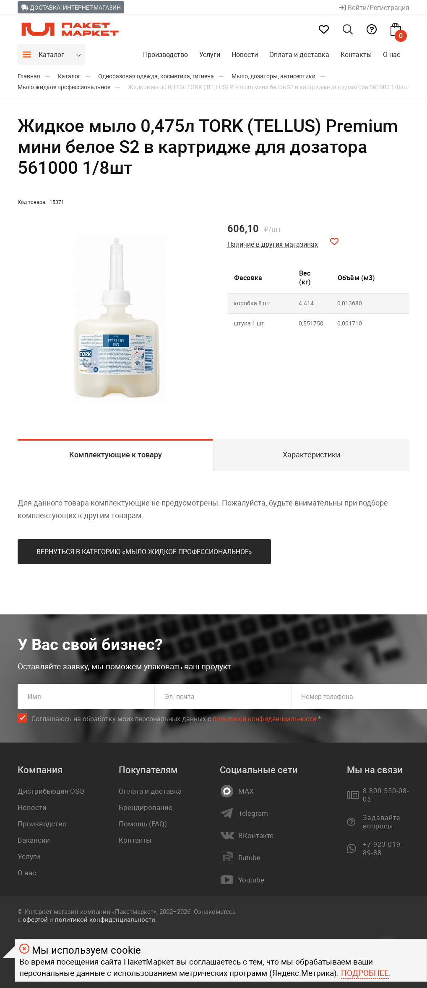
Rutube (249, 857)
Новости (245, 54)
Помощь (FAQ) (143, 823)
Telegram (253, 813)
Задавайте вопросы (381, 821)
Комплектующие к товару (115, 454)
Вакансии (34, 840)
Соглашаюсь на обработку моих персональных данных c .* (176, 719)
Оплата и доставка (299, 54)
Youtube (251, 880)
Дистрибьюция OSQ (51, 791)
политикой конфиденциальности (264, 718)
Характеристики (311, 454)
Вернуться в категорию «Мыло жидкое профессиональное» (144, 551)
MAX (246, 791)
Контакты (356, 54)
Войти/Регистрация (374, 7)
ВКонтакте (255, 835)
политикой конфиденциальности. (106, 919)
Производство (165, 54)
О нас (391, 54)
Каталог (51, 54)
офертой (35, 919)
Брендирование (145, 807)
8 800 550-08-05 (386, 795)
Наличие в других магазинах (272, 244)
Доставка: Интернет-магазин (71, 7)
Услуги (209, 54)
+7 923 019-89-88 (383, 848)
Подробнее (365, 972)
